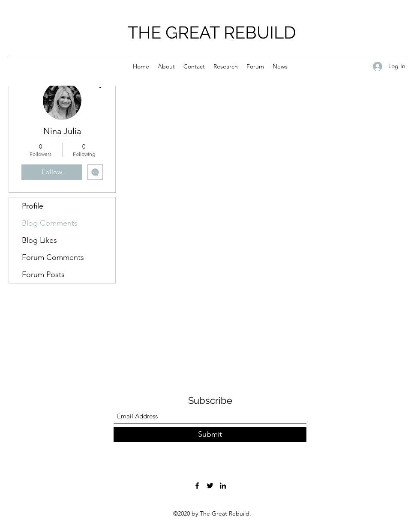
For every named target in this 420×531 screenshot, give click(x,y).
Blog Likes (39, 240)
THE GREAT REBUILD (212, 32)
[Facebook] (197, 485)
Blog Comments (50, 223)
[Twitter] (210, 485)
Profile (32, 206)
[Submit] (210, 434)
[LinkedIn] (223, 485)
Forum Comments (53, 257)
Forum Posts (43, 274)
